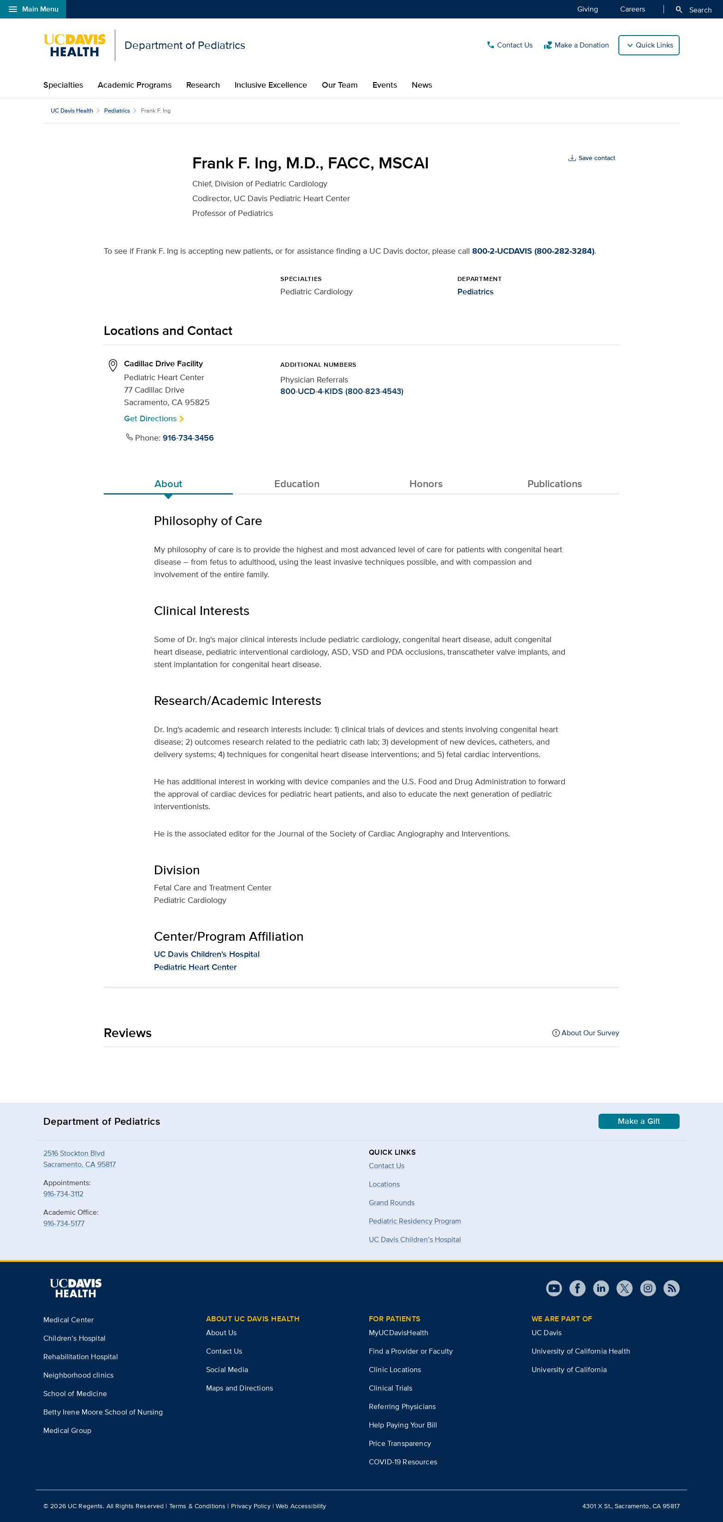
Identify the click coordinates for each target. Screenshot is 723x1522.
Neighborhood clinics (78, 1375)
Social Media (227, 1369)
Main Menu (33, 9)
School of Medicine (75, 1393)
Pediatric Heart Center (195, 967)
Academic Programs (135, 85)
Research (203, 85)
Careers (632, 8)
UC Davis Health (72, 110)
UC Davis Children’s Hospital (415, 1239)
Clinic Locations (395, 1369)
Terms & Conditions (197, 1505)
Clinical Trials (390, 1388)
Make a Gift (639, 1121)
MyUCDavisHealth (398, 1332)
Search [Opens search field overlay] (693, 9)
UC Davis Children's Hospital (207, 954)
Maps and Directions (239, 1388)
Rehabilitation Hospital (80, 1356)
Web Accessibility (301, 1505)
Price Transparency (400, 1443)
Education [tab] (297, 483)
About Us (221, 1332)
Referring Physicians (402, 1406)
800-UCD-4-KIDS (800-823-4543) (341, 391)
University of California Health (581, 1351)
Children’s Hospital (74, 1338)
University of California (569, 1369)
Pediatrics (117, 110)
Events (385, 85)
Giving (587, 8)
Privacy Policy (251, 1505)
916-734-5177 (63, 1223)
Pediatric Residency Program (415, 1221)
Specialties (63, 85)
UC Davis (547, 1332)
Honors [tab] (426, 483)
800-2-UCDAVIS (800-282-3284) (533, 251)
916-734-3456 (188, 438)
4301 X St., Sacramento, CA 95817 (631, 1505)
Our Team (340, 85)
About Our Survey (590, 1032)
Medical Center (68, 1319)
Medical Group (67, 1430)
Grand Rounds (392, 1202)
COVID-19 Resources (403, 1461)
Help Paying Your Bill (403, 1425)
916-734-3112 (63, 1193)
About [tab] (168, 483)
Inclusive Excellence (271, 85)
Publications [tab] (554, 483)
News (422, 85)
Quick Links (654, 45)
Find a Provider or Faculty (411, 1351)
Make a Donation (576, 45)
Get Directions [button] (150, 418)
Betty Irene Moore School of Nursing (103, 1412)
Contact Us (509, 45)
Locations (384, 1184)
